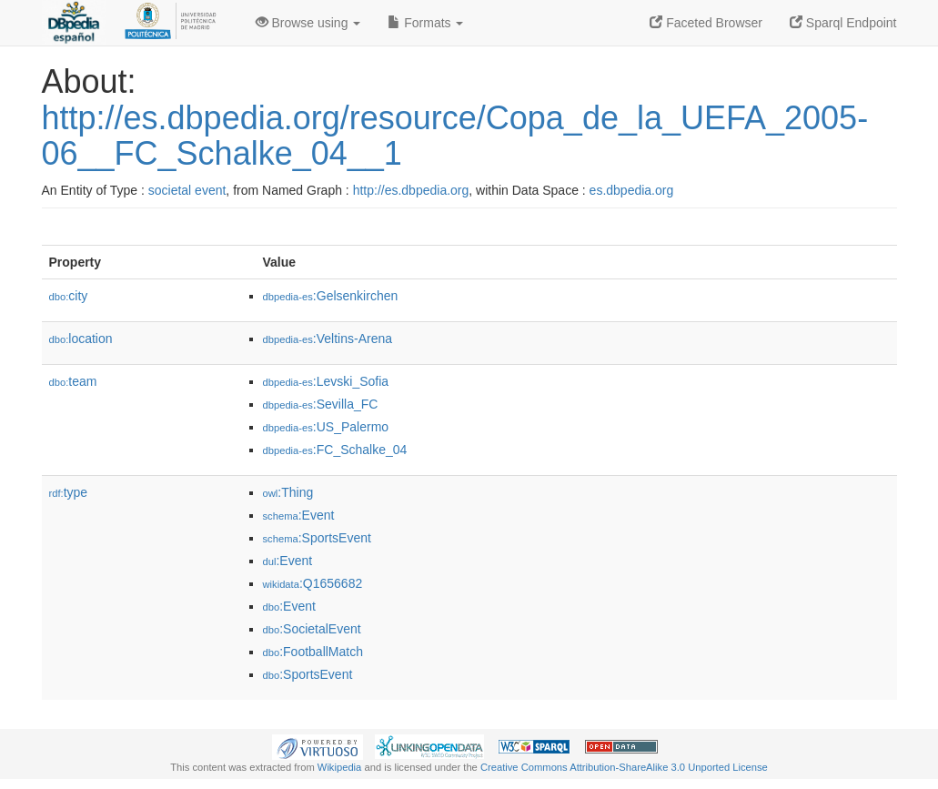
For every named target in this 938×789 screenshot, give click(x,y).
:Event (299, 515)
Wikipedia (340, 767)
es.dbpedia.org (632, 190)
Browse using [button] (308, 22)
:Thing (288, 492)
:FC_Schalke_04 (335, 449)
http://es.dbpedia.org (411, 190)
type (68, 492)
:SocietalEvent (312, 629)
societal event (187, 190)
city (68, 295)
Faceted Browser (706, 22)
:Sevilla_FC (320, 404)
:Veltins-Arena (328, 338)
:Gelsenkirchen (330, 295)
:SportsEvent (317, 538)
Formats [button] (425, 22)
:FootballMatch (313, 651)
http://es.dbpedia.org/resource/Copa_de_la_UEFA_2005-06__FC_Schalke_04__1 (455, 136)
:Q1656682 (313, 583)
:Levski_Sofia (326, 381)
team (73, 381)
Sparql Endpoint (843, 22)
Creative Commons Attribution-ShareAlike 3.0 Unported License (624, 767)
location (81, 338)
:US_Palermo (326, 427)
